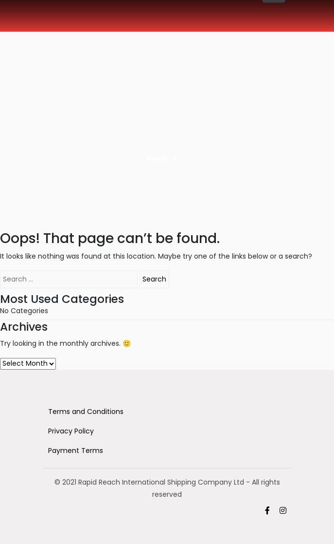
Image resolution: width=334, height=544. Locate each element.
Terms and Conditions (85, 411)
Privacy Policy (71, 431)
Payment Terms (75, 450)
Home (156, 158)
